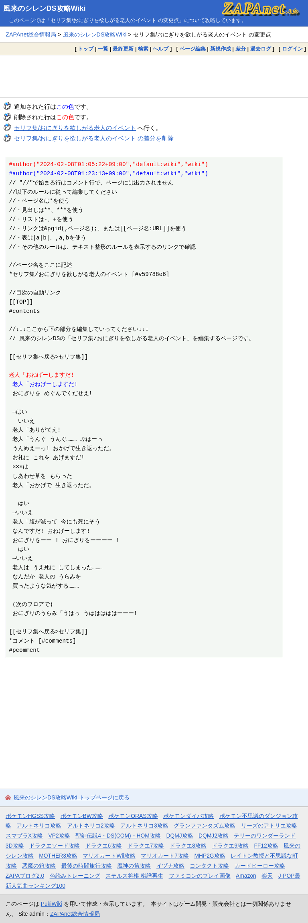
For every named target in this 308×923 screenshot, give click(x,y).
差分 (240, 49)
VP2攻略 (59, 835)
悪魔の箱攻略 (39, 865)
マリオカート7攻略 (165, 855)
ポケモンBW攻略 (82, 816)
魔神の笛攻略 (134, 865)
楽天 (267, 875)
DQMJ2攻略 (214, 835)
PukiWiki (51, 904)
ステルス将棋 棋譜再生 (134, 875)
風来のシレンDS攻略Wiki (44, 8)
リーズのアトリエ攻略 (269, 825)
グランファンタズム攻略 (204, 825)
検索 (143, 49)
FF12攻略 (266, 845)
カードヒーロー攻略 (260, 865)
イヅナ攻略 (170, 865)
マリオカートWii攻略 (109, 855)
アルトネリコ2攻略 (91, 825)
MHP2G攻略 (209, 855)
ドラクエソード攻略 (54, 845)
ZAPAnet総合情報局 (31, 34)
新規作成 (220, 49)
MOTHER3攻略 (58, 855)
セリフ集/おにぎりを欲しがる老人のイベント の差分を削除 (94, 138)
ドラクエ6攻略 (103, 845)
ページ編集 (193, 49)
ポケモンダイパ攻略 (188, 816)
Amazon (246, 875)
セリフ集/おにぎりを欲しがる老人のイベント (75, 127)
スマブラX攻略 (24, 835)
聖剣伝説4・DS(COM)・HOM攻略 (118, 835)
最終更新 (123, 49)
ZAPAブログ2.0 (25, 875)
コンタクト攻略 (209, 865)
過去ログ (260, 49)
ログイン (292, 49)
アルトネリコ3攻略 (144, 825)
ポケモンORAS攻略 (133, 816)
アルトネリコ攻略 (38, 825)
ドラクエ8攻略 (188, 845)
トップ (85, 49)
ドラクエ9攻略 (230, 845)
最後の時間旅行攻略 (86, 865)
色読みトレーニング (75, 875)
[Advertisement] (154, 76)
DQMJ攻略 (179, 835)
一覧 (103, 49)
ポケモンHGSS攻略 (30, 816)
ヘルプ (160, 49)
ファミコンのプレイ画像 (200, 875)
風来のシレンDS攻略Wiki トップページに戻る (72, 797)
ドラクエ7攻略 (146, 845)
